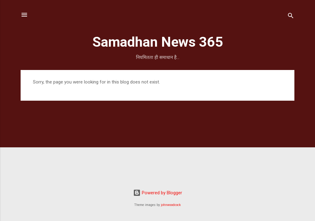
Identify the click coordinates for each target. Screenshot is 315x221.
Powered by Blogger (157, 193)
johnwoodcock (171, 205)
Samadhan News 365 (157, 42)
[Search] (290, 16)
